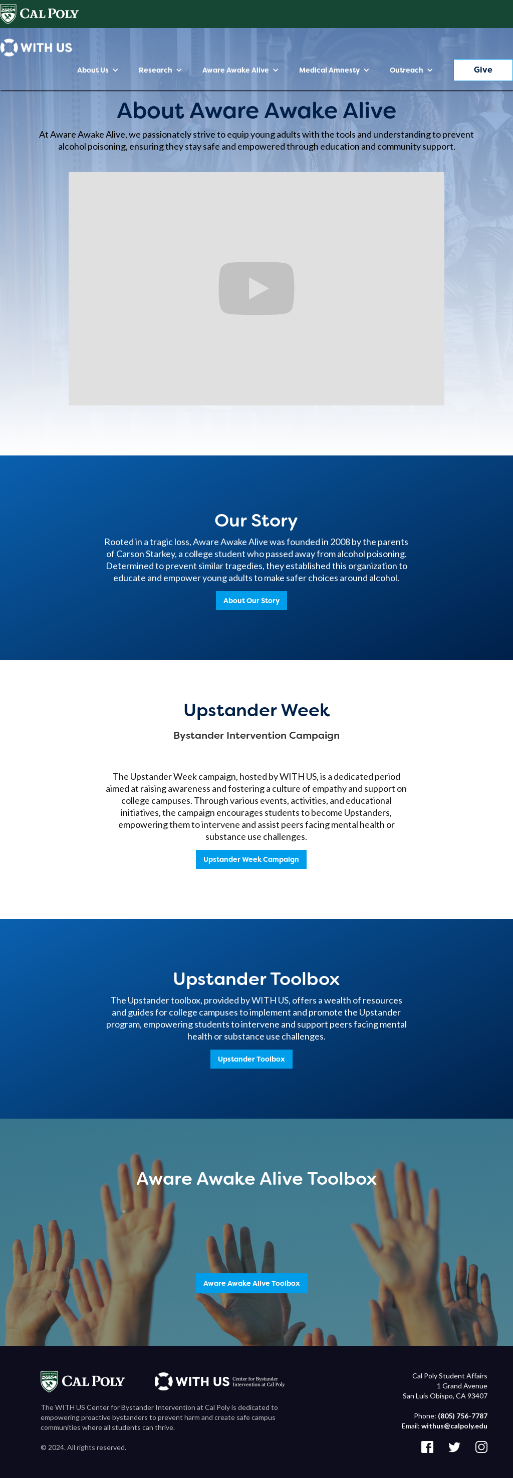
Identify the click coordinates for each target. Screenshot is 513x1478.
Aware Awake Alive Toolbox (251, 1283)
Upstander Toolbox (251, 1059)
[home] (36, 48)
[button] (98, 70)
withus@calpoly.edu (454, 1425)
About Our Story (251, 600)
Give (483, 70)
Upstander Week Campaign (251, 859)
